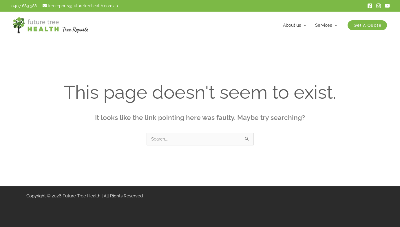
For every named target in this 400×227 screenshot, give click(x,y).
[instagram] (378, 5)
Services (323, 25)
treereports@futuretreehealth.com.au (83, 5)
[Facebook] (369, 5)
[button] (367, 25)
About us (292, 25)
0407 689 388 (23, 5)
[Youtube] (387, 5)
